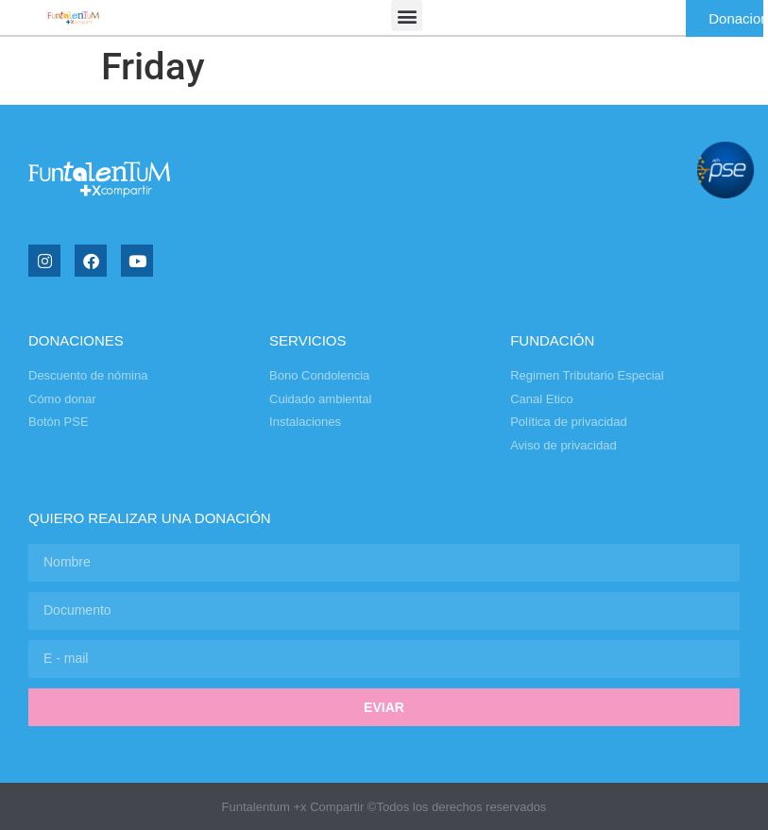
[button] (406, 15)
